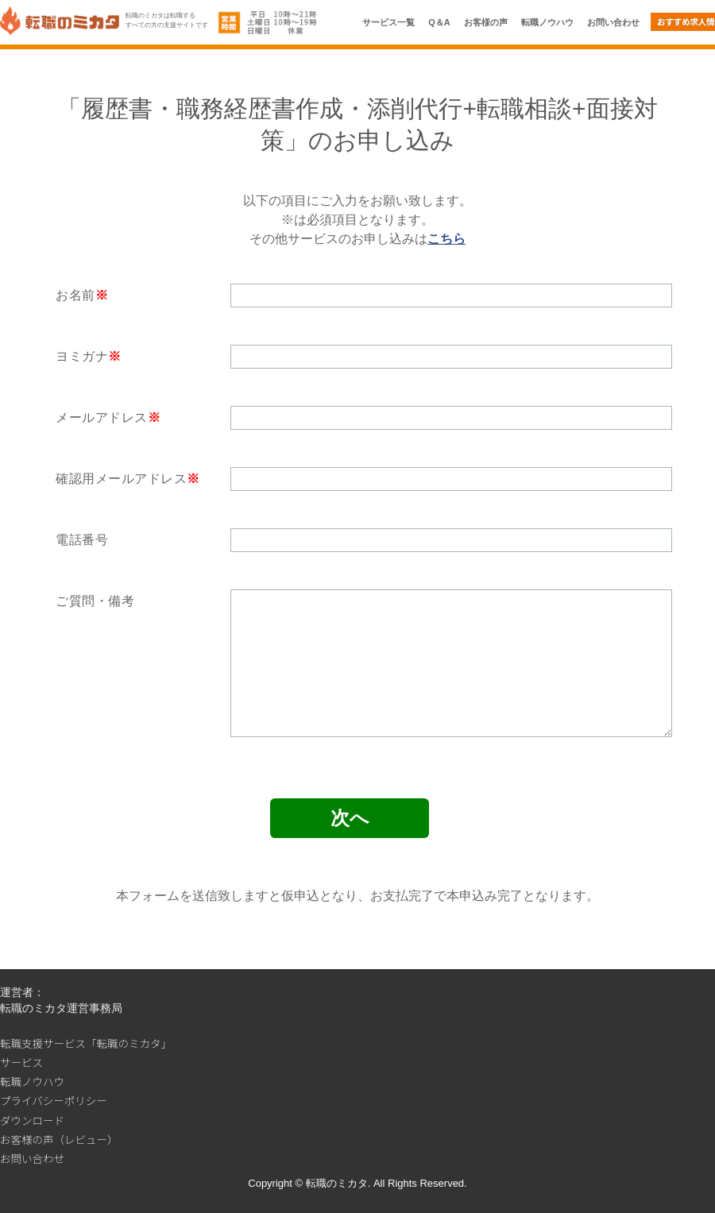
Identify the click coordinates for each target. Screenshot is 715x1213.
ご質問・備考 (95, 601)
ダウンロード (32, 1120)
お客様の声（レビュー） (59, 1139)
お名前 (75, 295)
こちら (446, 238)
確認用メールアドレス (121, 478)
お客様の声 (486, 22)
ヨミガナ (82, 356)
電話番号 (82, 540)
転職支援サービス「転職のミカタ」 (86, 1043)
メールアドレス (102, 417)
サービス (21, 1062)
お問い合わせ (613, 22)
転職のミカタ (337, 1183)
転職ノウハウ (547, 22)
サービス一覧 (388, 22)
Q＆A (439, 22)
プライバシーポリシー (53, 1100)
